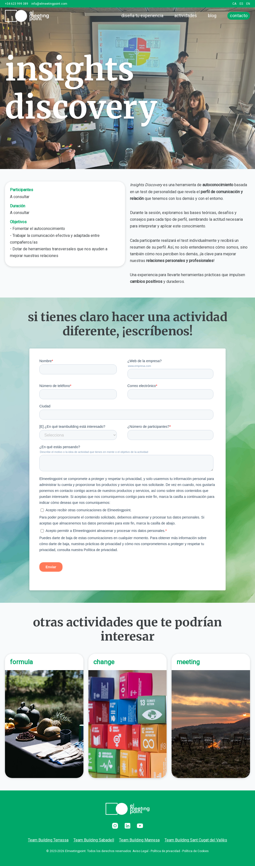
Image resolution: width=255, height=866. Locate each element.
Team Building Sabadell (93, 840)
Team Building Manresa (139, 840)
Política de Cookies (195, 851)
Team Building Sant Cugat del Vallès (196, 840)
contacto (239, 15)
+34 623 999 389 (16, 3)
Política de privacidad (165, 851)
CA (234, 3)
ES (241, 3)
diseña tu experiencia (142, 15)
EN (248, 3)
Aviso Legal (140, 851)
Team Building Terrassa (48, 840)
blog (212, 15)
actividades (185, 15)
